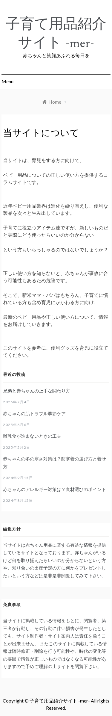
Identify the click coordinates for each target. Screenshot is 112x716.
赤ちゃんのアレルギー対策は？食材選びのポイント (54, 489)
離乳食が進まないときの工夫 (32, 436)
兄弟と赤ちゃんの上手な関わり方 (36, 390)
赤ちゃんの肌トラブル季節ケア (34, 413)
